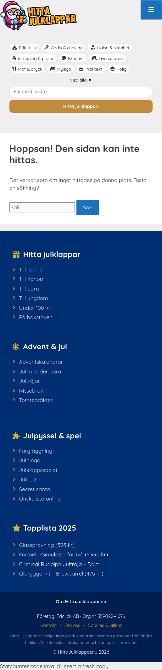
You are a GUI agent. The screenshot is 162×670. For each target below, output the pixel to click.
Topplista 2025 (49, 528)
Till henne (30, 269)
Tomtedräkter (36, 400)
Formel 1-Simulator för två (51, 554)
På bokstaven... (37, 317)
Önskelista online (39, 498)
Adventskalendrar (41, 361)
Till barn (29, 288)
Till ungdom (33, 298)
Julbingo (29, 460)
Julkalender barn (40, 371)
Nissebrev (31, 390)
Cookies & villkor (105, 625)
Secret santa (34, 489)
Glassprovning (36, 545)
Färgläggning (35, 451)
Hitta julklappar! (81, 106)
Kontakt (48, 625)
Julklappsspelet (38, 470)
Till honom (32, 279)
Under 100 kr (34, 307)
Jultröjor (29, 381)
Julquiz (27, 479)
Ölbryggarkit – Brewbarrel (51, 573)
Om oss (72, 625)
